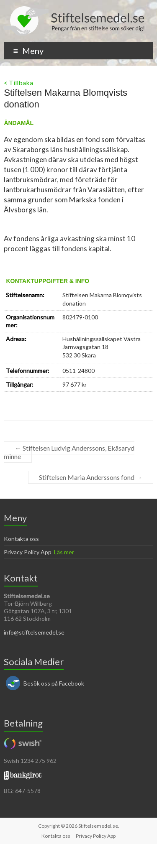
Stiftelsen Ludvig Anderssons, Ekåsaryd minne (69, 452)
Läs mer (64, 552)
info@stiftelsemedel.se (34, 632)
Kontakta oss (21, 538)
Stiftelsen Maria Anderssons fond (90, 477)
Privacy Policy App (27, 552)
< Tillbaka (18, 83)
